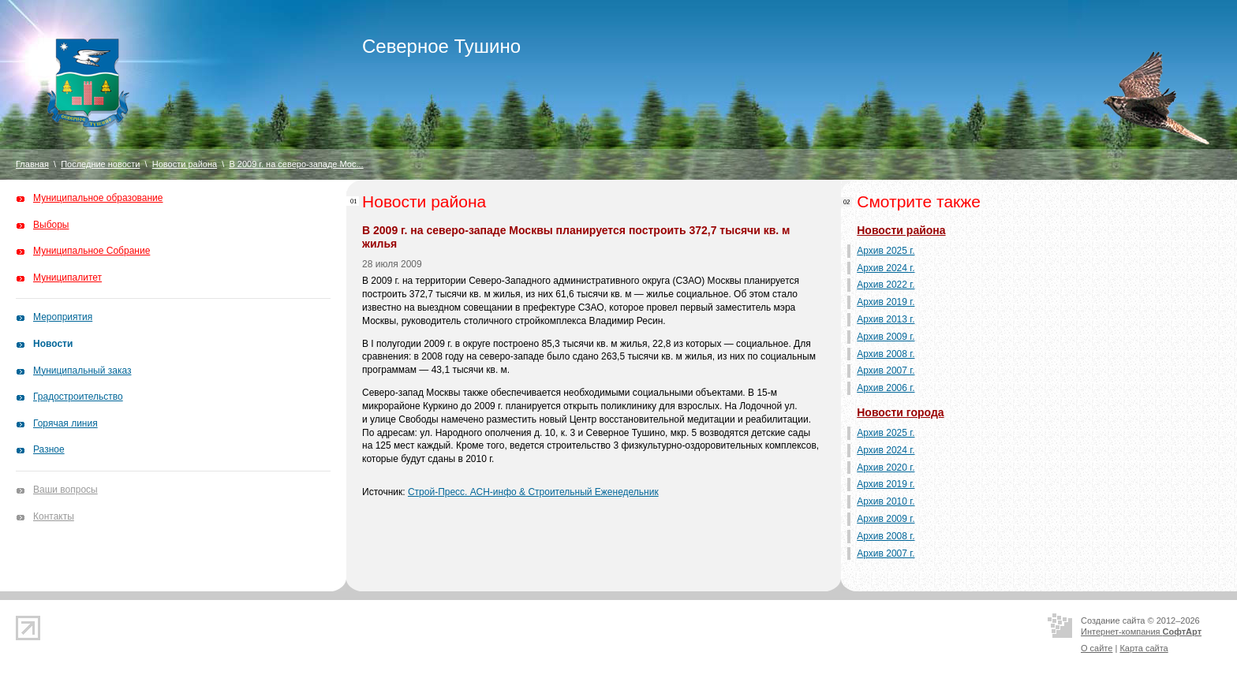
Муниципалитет (67, 277)
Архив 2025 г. (885, 250)
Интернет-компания (1141, 631)
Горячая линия (65, 423)
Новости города (900, 412)
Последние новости (100, 164)
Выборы (51, 224)
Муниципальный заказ (82, 370)
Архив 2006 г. (885, 387)
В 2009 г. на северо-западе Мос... (296, 164)
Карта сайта (1143, 648)
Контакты (53, 516)
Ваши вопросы (65, 489)
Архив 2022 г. (885, 284)
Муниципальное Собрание (91, 250)
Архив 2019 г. (885, 301)
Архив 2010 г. (885, 501)
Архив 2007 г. (885, 370)
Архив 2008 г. (885, 354)
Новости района (184, 164)
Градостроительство (78, 396)
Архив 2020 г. (885, 467)
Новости (53, 343)
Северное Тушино (441, 46)
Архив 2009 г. (885, 336)
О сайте (1096, 648)
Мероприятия (62, 316)
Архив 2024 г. (885, 268)
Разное (49, 449)
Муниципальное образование (98, 197)
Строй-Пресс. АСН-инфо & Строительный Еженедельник (533, 492)
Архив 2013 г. (885, 319)
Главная (32, 164)
